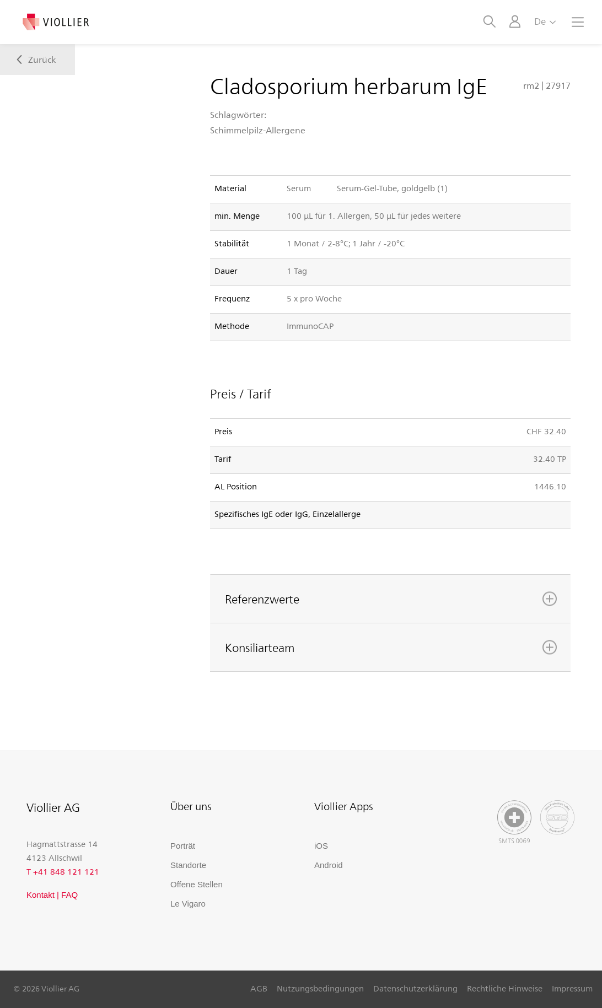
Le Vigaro (188, 903)
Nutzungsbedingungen (320, 988)
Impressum (572, 988)
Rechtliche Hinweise (504, 988)
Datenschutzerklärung (415, 988)
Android (328, 865)
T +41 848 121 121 (62, 871)
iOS (321, 845)
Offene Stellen (196, 884)
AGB (258, 988)
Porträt (182, 845)
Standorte (188, 865)
